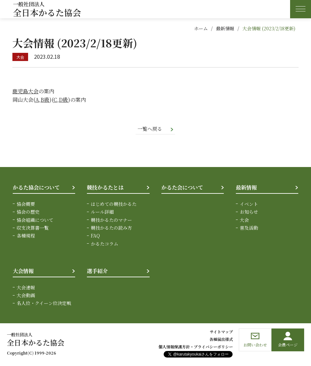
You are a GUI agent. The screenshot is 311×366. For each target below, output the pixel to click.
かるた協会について (36, 188)
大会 (244, 220)
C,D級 (61, 99)
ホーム (201, 28)
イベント (249, 204)
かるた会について (182, 188)
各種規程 (26, 236)
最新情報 (225, 28)
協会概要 (26, 204)
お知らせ (249, 212)
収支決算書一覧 (33, 228)
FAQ (95, 236)
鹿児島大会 (25, 91)
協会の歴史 (28, 212)
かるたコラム (104, 244)
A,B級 (42, 99)
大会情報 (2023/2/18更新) (268, 28)
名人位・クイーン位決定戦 (44, 303)
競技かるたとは (105, 188)
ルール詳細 (102, 212)
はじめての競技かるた (114, 204)
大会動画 (26, 296)
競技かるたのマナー (111, 220)
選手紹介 (97, 271)
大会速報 (26, 287)
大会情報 (23, 271)
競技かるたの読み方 (111, 228)
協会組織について (35, 220)
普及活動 (249, 228)
